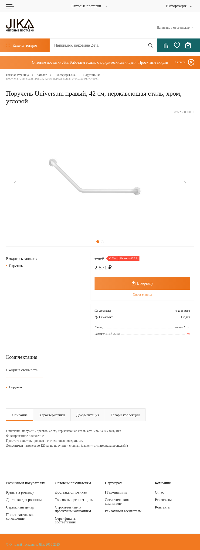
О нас (159, 492)
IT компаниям (116, 492)
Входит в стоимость (21, 370)
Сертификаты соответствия (65, 520)
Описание (19, 415)
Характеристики (52, 415)
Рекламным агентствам (123, 511)
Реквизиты (163, 500)
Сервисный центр (20, 507)
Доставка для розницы (24, 500)
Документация (87, 415)
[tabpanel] (100, 183)
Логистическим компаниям (117, 501)
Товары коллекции (125, 415)
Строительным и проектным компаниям (73, 509)
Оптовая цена (142, 294)
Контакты (162, 507)
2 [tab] (102, 241)
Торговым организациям (74, 500)
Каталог (21, 45)
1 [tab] (97, 241)
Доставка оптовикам (71, 492)
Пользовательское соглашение (20, 516)
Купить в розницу (20, 492)
